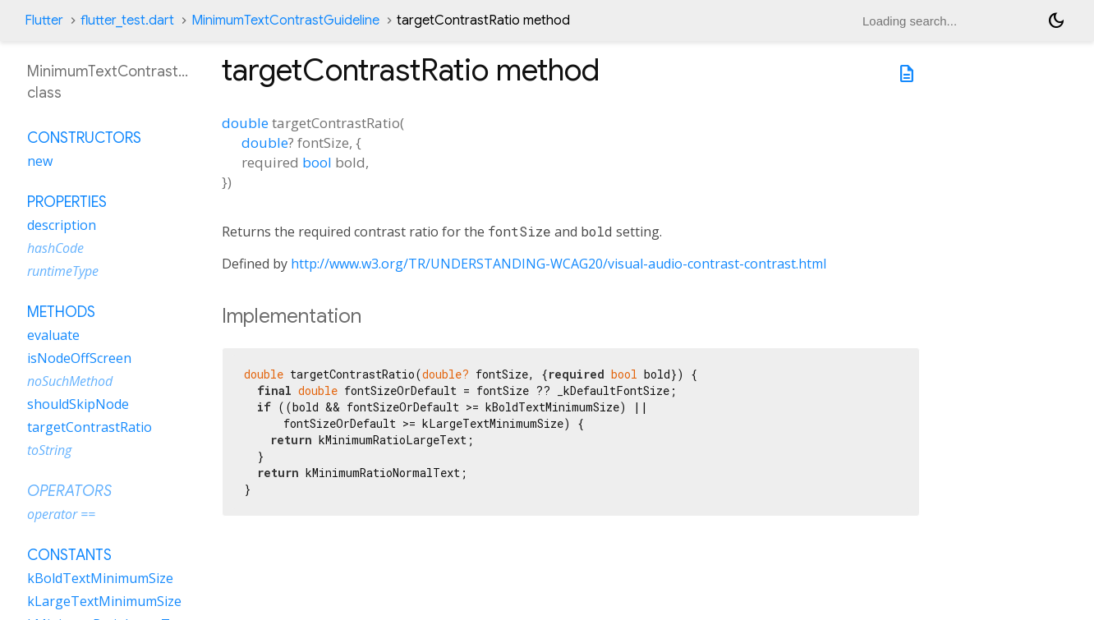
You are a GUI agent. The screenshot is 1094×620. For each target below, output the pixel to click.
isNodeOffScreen (79, 358)
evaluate (53, 335)
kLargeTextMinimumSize (104, 601)
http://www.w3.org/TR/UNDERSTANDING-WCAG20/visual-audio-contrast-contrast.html (558, 264)
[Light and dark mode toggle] (1056, 20)
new (40, 161)
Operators (69, 491)
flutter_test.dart (127, 20)
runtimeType (63, 271)
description (61, 225)
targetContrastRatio (89, 427)
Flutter (44, 20)
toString (49, 450)
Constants (69, 555)
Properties (67, 202)
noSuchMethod (70, 381)
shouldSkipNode (78, 404)
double (245, 122)
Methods (61, 312)
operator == (61, 514)
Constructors (84, 138)
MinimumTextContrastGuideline (285, 20)
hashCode (55, 248)
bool (317, 162)
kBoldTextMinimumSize (100, 578)
